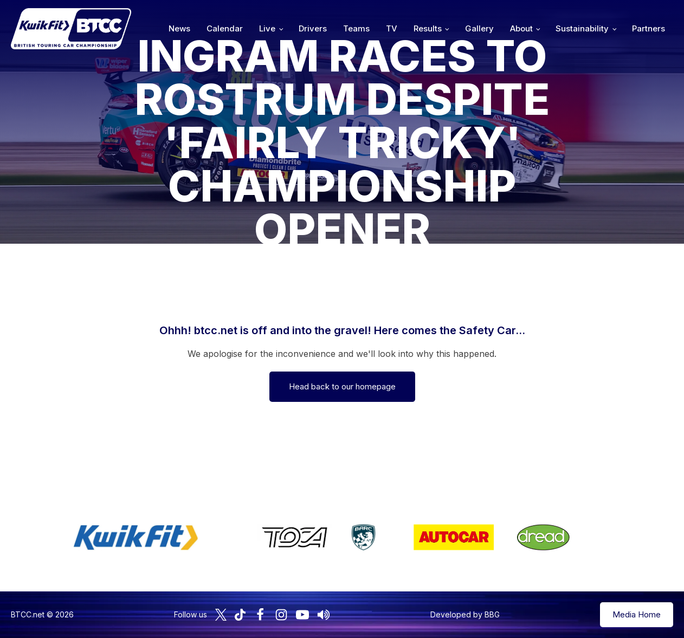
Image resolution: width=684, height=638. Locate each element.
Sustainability (582, 28)
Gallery (479, 28)
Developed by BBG (465, 614)
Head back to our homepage (342, 386)
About (521, 28)
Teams (356, 28)
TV (391, 28)
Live (267, 28)
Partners (648, 28)
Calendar (225, 28)
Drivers (313, 28)
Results (428, 28)
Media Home (636, 614)
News (179, 28)
